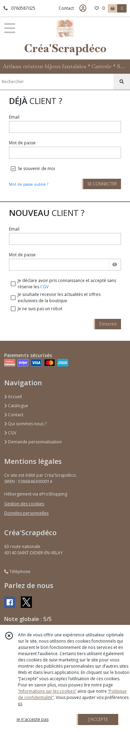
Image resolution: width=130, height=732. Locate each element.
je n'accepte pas (33, 719)
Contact (66, 8)
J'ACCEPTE (98, 719)
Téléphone (17, 571)
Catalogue (16, 406)
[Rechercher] (121, 82)
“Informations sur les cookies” (47, 691)
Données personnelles (26, 513)
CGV (44, 287)
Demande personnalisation (33, 442)
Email (14, 117)
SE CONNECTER (102, 184)
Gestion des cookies (24, 504)
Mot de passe (22, 143)
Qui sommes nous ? (25, 424)
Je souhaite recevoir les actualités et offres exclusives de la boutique (59, 297)
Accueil (13, 397)
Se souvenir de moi (36, 168)
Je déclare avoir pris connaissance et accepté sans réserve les (67, 283)
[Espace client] (83, 8)
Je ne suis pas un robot (40, 309)
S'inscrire (108, 324)
